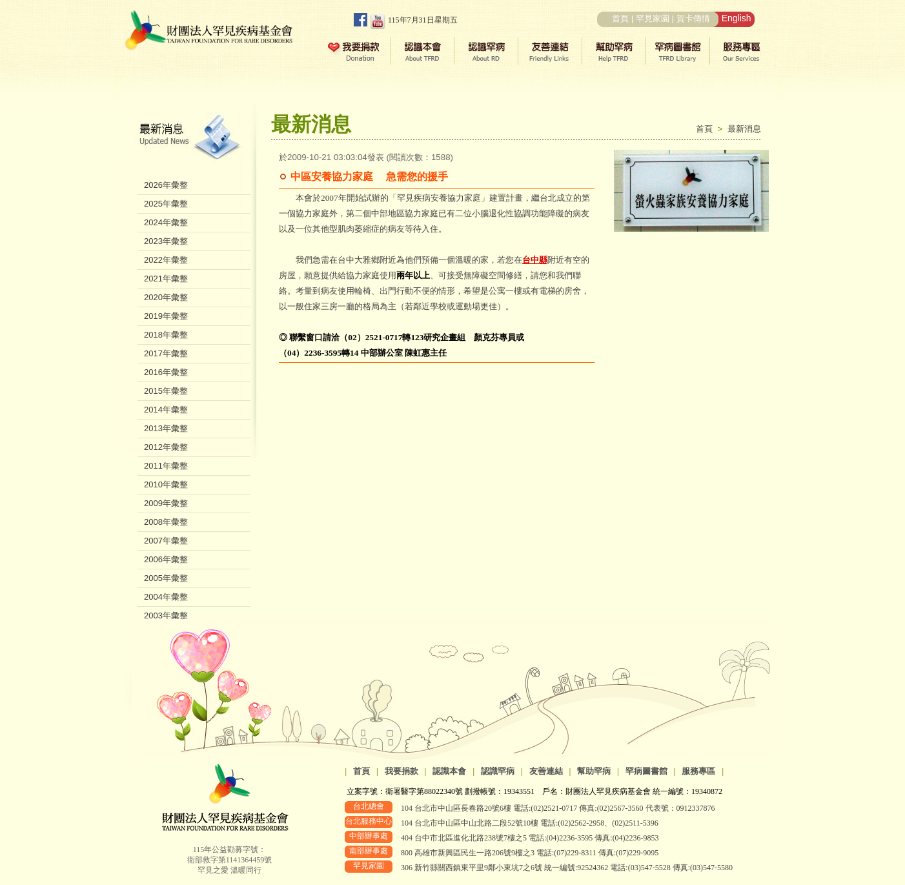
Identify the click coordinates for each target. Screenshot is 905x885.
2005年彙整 (166, 578)
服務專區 (698, 771)
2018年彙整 (166, 335)
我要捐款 (401, 771)
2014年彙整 (166, 409)
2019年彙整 (166, 316)
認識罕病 (497, 771)
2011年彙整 (166, 466)
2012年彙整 (166, 447)
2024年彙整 (166, 222)
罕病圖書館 (646, 771)
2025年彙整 (166, 204)
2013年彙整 (166, 428)
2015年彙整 (166, 391)
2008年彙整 (166, 522)
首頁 (620, 18)
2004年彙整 (166, 597)
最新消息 (744, 129)
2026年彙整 (166, 185)
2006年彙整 (166, 559)
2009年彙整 (166, 503)
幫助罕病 (594, 771)
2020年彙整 (166, 297)
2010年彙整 (166, 484)
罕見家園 (652, 18)
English (736, 18)
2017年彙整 (166, 353)
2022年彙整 (166, 260)
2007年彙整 (166, 540)
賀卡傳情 (693, 18)
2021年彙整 (166, 278)
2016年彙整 (166, 372)
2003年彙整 (166, 615)
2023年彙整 (166, 241)
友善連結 (546, 771)
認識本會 (449, 771)
